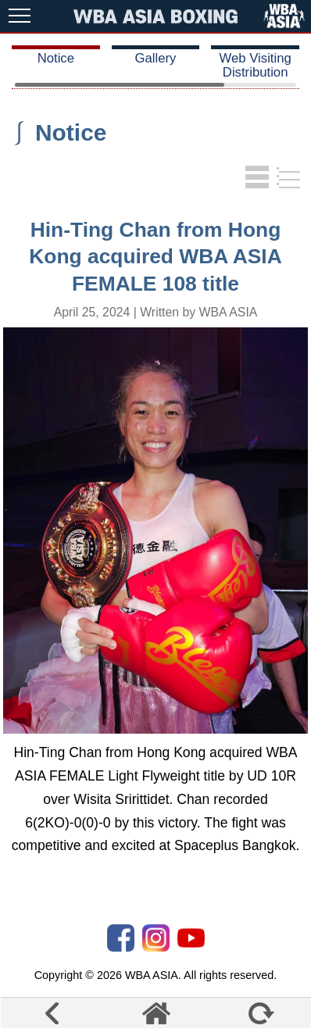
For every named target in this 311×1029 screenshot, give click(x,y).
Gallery (156, 58)
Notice (56, 58)
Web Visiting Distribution (255, 65)
